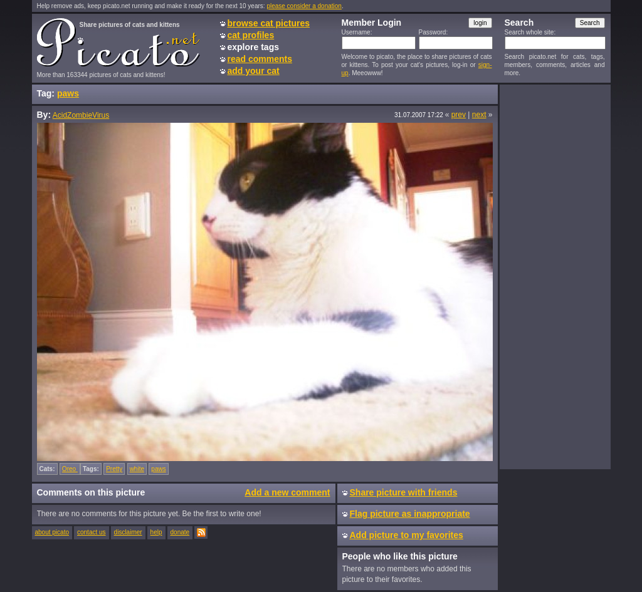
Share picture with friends (404, 492)
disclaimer (128, 532)
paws (68, 93)
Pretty (114, 468)
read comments (260, 59)
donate (180, 532)
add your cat (254, 71)
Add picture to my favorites (406, 535)
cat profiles (251, 35)
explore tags (253, 47)
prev (458, 114)
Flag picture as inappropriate (410, 514)
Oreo (70, 468)
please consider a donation (304, 6)
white (137, 468)
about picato (52, 532)
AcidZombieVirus (81, 115)
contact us (91, 532)
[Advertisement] (555, 276)
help (156, 532)
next (479, 114)
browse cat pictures (269, 23)
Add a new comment (287, 492)
